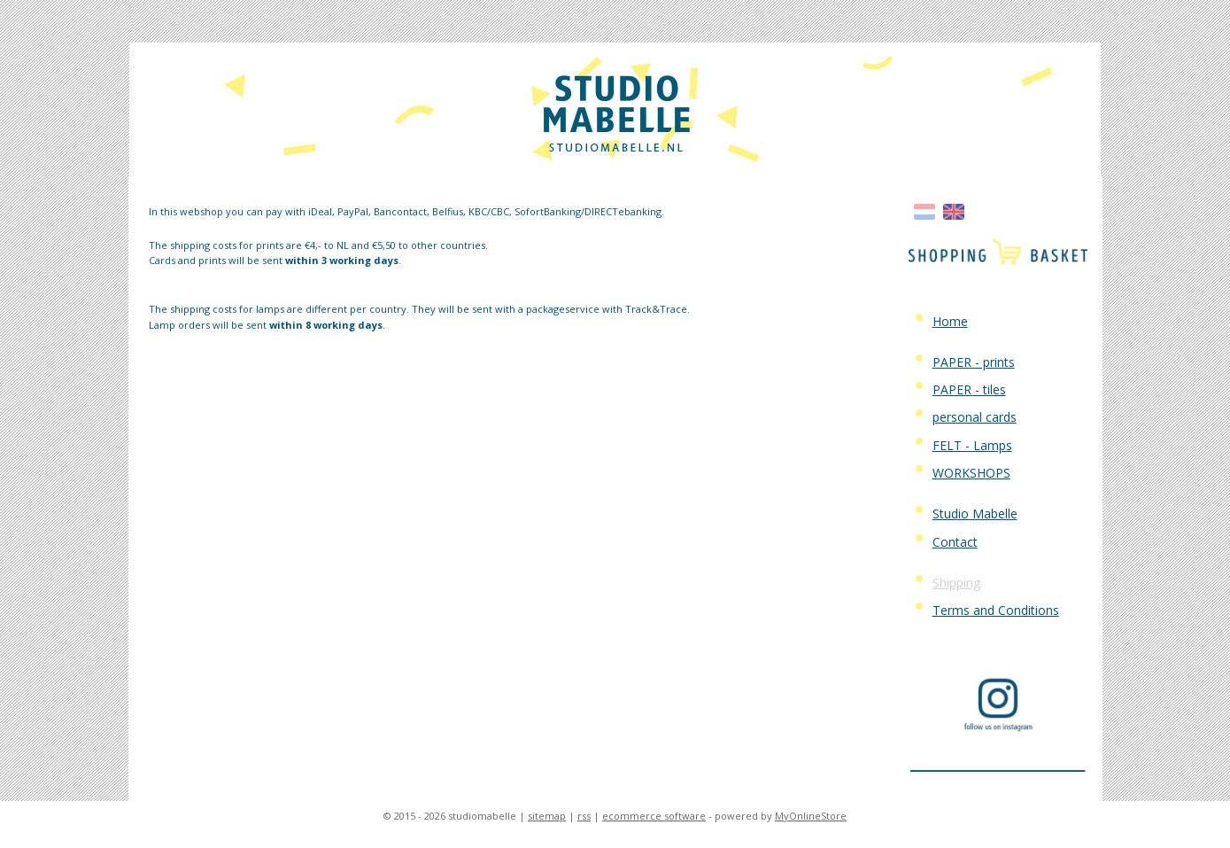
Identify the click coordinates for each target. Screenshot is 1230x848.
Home (950, 321)
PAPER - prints (973, 362)
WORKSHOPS (971, 472)
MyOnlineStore (811, 815)
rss (584, 815)
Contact (955, 541)
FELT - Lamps (972, 445)
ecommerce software (654, 815)
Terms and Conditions (995, 610)
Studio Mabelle (974, 513)
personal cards (974, 416)
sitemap (547, 815)
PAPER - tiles (969, 389)
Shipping (956, 582)
